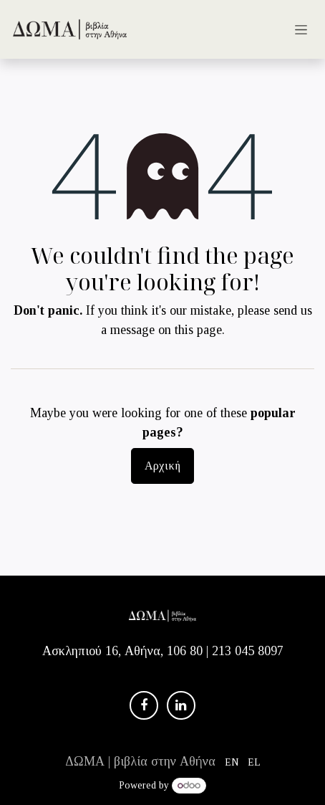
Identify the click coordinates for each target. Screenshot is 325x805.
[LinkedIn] (181, 705)
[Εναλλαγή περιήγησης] (301, 29)
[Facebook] (144, 705)
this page (198, 330)
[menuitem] (232, 762)
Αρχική (162, 465)
